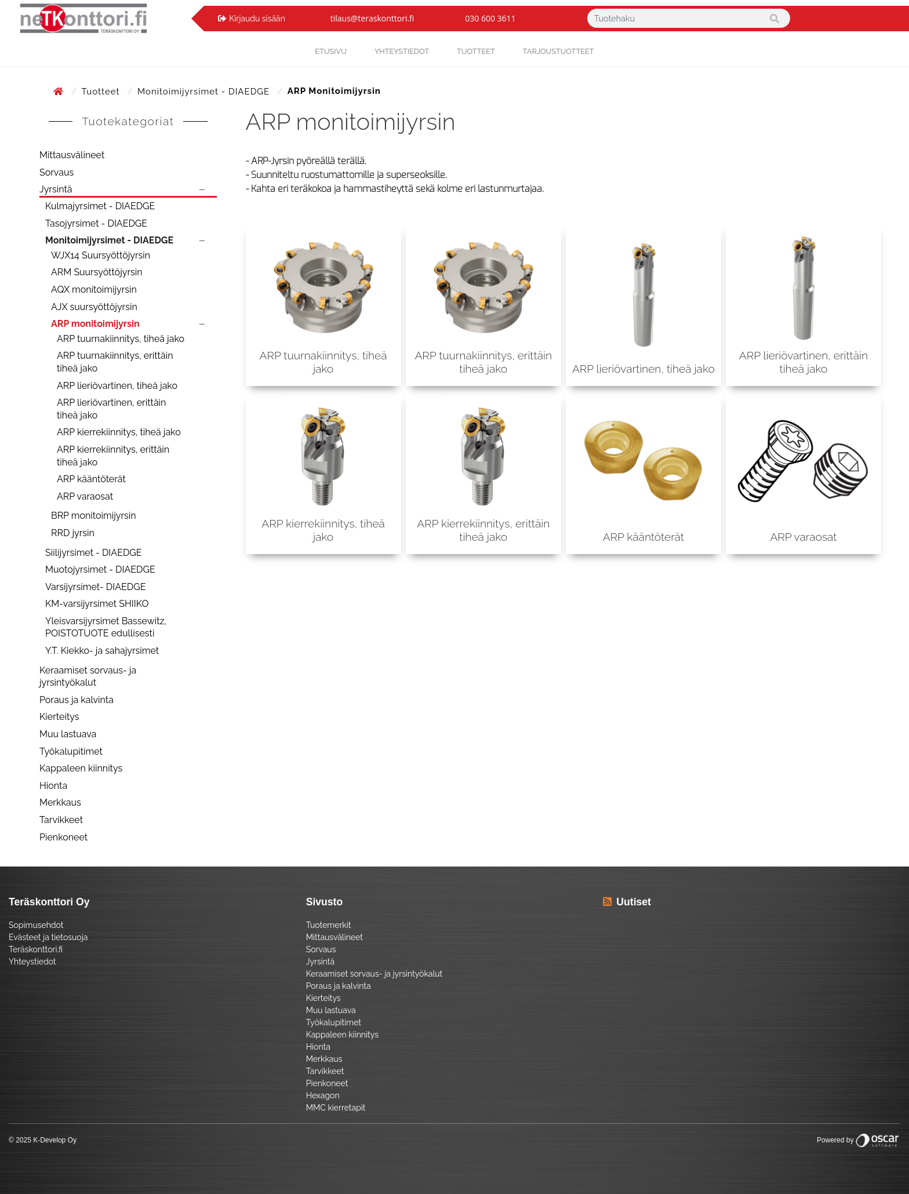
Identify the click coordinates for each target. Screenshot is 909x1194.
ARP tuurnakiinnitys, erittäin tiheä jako (115, 362)
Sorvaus (56, 172)
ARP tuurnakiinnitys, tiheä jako (120, 338)
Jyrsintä (55, 189)
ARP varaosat (85, 496)
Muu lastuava (67, 734)
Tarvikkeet (61, 819)
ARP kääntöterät (91, 479)
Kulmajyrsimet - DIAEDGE (100, 206)
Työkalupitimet (71, 751)
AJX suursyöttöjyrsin (94, 306)
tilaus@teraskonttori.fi (372, 18)
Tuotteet (476, 51)
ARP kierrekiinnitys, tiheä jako (119, 432)
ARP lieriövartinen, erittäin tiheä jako (111, 409)
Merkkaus (60, 802)
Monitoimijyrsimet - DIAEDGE (204, 91)
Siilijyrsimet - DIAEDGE (93, 552)
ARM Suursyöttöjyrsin (97, 272)
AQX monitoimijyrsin (94, 289)
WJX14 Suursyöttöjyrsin (100, 255)
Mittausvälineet (71, 155)
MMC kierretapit (336, 1107)
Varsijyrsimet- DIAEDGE (95, 586)
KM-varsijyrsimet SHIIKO (96, 603)
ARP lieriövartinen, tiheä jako (117, 385)
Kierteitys (59, 716)
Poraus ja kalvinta (76, 699)
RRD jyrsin (72, 532)
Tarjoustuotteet (558, 51)
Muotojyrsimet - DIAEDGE (100, 569)
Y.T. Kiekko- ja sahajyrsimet (102, 650)
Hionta (53, 785)
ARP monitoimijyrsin (95, 323)
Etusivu (331, 51)
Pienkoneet (63, 837)
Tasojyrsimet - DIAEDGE (96, 223)
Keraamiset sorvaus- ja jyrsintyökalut (87, 677)
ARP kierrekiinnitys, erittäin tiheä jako (113, 456)
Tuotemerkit (328, 925)
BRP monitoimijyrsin (93, 515)
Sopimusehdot (36, 925)
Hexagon (323, 1095)
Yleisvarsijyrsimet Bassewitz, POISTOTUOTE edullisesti (105, 627)
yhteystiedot (401, 51)
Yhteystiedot (32, 961)
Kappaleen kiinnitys (80, 768)
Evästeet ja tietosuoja (48, 937)
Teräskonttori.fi (36, 949)
